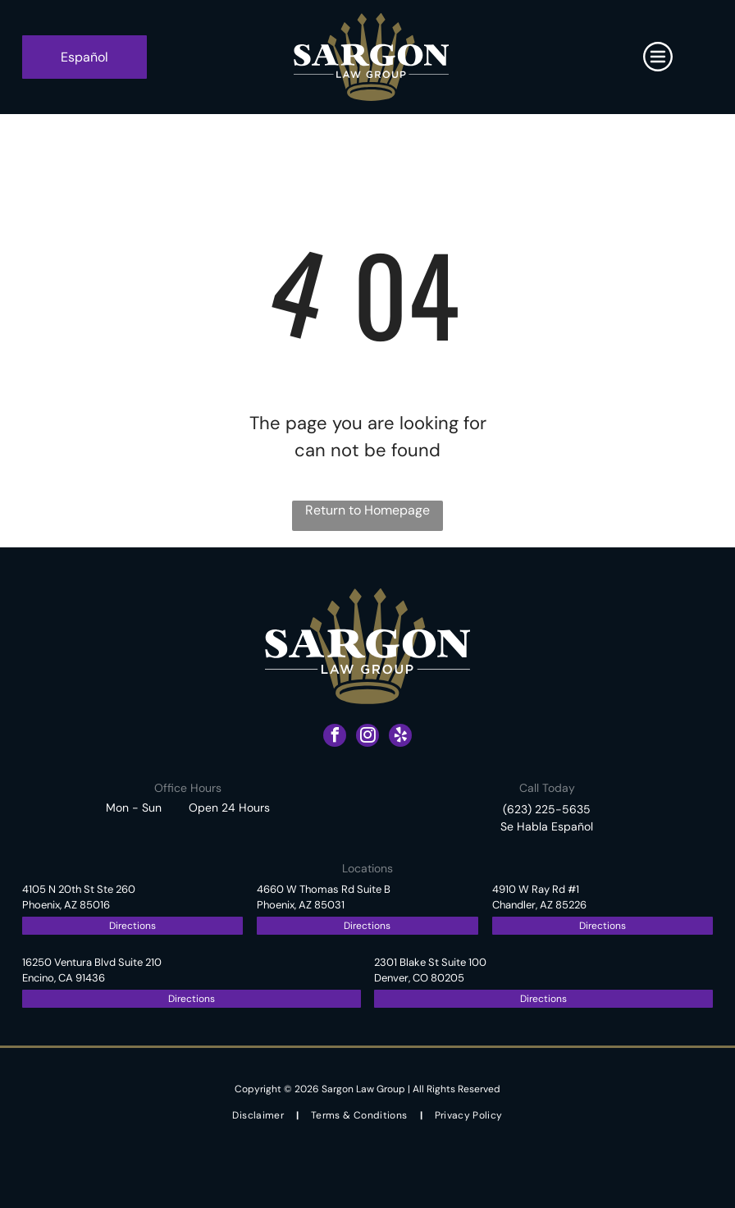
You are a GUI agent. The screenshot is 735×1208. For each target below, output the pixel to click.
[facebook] (334, 737)
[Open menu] (657, 56)
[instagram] (367, 737)
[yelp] (400, 737)
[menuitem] (259, 1115)
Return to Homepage (367, 510)
